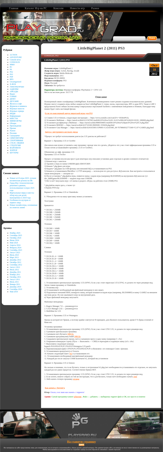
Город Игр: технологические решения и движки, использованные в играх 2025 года (22, 187)
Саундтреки (15, 135)
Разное (12, 131)
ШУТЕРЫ (14, 153)
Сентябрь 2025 (16, 235)
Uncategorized (15, 82)
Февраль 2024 (15, 247)
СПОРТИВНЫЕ (16, 140)
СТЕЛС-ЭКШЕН (17, 143)
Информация (15, 116)
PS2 (11, 72)
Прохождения (15, 126)
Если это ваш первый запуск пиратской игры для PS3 (69, 113)
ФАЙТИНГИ (15, 148)
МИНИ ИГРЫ (16, 121)
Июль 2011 (14, 282)
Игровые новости (17, 108)
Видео (12, 94)
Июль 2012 (14, 269)
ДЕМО (12, 99)
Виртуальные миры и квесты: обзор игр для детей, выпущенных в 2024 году (22, 195)
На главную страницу (81, 441)
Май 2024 (14, 243)
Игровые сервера (17, 111)
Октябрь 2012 (15, 262)
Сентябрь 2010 (16, 289)
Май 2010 (14, 292)
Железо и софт (16, 104)
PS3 (11, 74)
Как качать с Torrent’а (55, 388)
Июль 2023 (14, 255)
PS (11, 69)
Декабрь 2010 (15, 287)
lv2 (71, 353)
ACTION (13, 55)
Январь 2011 (15, 284)
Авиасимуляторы (17, 86)
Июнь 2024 (14, 240)
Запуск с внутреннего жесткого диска (61, 132)
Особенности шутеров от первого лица (20, 201)
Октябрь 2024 (15, 238)
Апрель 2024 (15, 245)
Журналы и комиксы (18, 106)
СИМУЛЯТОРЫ (16, 138)
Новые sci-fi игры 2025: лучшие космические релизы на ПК (23, 179)
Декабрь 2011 (15, 272)
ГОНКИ (13, 96)
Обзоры (13, 123)
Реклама (13, 133)
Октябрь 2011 (15, 277)
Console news (15, 60)
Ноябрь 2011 (15, 274)
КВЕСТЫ (14, 118)
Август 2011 (15, 279)
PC (11, 67)
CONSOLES (15, 62)
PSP (11, 77)
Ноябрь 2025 (15, 233)
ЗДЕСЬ (70, 334)
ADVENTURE (16, 57)
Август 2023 (15, 252)
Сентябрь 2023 (16, 250)
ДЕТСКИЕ (14, 101)
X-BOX (13, 84)
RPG (12, 79)
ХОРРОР (13, 150)
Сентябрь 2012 (16, 265)
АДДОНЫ (14, 89)
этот (135, 376)
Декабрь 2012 (15, 260)
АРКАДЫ (14, 91)
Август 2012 (15, 267)
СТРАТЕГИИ (15, 145)
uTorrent (77, 397)
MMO (12, 64)
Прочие (13, 128)
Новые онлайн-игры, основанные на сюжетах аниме (23, 206)
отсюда (76, 379)
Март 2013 (14, 257)
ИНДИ (12, 113)
